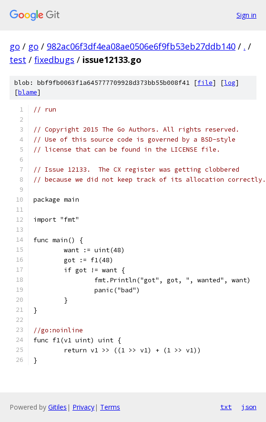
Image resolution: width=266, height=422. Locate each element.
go (15, 46)
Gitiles (57, 407)
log (229, 83)
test (18, 59)
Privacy (83, 407)
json (248, 406)
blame (27, 92)
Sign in (246, 15)
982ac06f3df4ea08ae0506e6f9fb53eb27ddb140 (141, 46)
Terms (110, 407)
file (205, 83)
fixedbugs (54, 59)
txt (226, 406)
